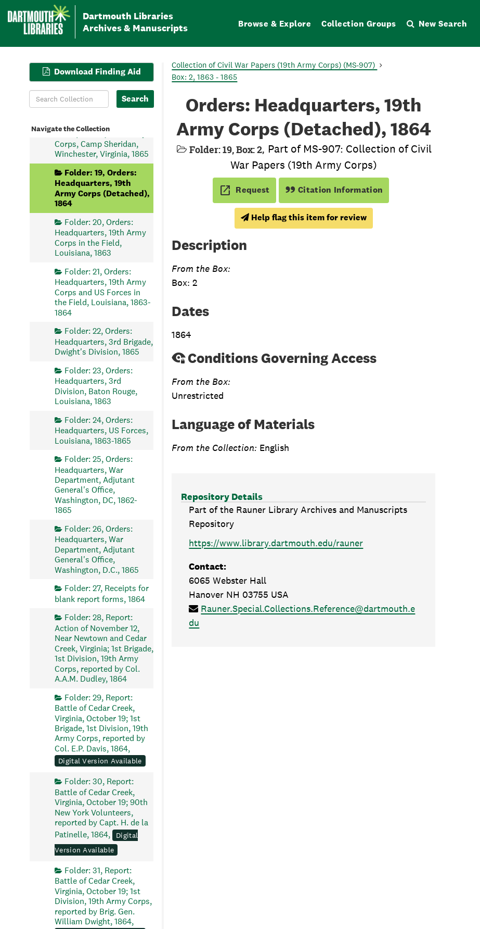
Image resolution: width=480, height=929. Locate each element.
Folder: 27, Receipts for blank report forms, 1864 (102, 593)
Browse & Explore (274, 23)
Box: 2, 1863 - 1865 (204, 77)
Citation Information (334, 189)
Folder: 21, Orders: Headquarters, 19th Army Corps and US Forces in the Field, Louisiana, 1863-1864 (103, 292)
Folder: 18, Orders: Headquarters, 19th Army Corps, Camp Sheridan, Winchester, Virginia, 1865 (102, 138)
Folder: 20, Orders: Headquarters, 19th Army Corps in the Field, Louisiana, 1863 (100, 237)
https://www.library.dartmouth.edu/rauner (276, 543)
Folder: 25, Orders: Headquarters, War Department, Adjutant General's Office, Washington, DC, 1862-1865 (96, 485)
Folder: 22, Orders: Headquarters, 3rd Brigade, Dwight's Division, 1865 (104, 341)
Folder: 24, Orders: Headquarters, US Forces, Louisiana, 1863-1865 (101, 430)
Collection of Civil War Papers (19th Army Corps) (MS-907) (274, 65)
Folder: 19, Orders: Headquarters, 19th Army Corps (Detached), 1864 (102, 187)
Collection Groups (358, 23)
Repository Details (222, 497)
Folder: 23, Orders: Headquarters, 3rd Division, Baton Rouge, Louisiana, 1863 (96, 385)
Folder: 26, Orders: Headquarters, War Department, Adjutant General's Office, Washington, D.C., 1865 (97, 549)
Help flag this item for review (304, 217)
